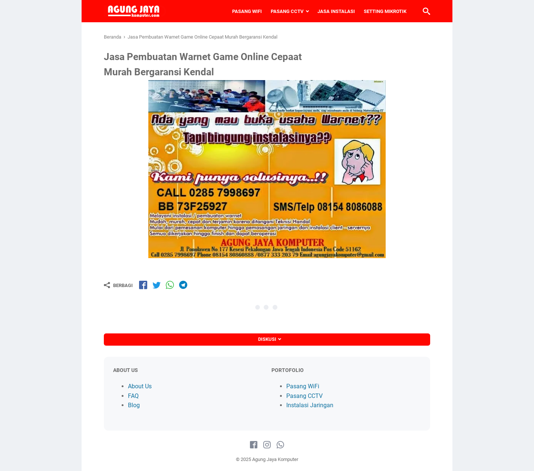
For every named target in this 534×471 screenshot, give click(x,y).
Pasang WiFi (302, 386)
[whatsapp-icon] (280, 445)
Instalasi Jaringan (309, 405)
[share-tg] (183, 285)
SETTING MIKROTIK (385, 11)
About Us (140, 386)
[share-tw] (156, 285)
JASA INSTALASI (336, 11)
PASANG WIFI (247, 11)
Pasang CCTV (304, 395)
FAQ (133, 395)
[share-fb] (143, 285)
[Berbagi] (118, 285)
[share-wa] (170, 285)
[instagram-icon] (267, 445)
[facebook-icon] (253, 445)
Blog (134, 405)
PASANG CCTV (287, 11)
